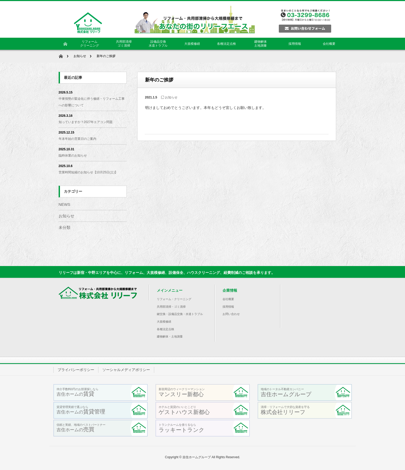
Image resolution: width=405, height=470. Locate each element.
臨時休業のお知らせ (73, 155)
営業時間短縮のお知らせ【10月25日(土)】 (88, 172)
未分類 (64, 227)
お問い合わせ (231, 314)
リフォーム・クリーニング (174, 299)
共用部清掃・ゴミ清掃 (171, 306)
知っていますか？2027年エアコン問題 (86, 122)
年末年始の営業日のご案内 (77, 139)
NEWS (64, 204)
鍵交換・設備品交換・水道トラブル (180, 314)
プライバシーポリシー (76, 370)
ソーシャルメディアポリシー (126, 370)
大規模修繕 (164, 321)
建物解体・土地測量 (170, 336)
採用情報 (228, 306)
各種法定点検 (165, 329)
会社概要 (228, 299)
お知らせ (80, 56)
